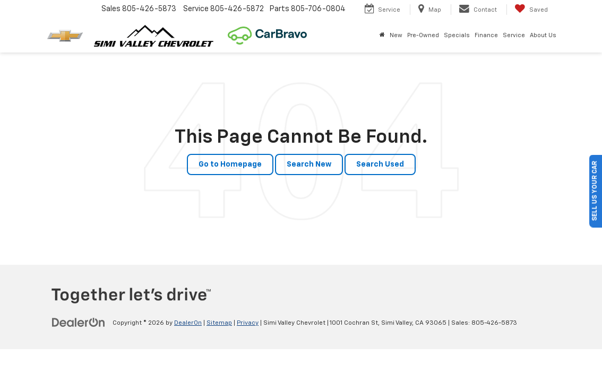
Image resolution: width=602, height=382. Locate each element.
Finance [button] (486, 35)
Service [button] (514, 35)
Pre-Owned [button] (423, 35)
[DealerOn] (78, 322)
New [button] (396, 35)
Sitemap (219, 323)
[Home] (382, 36)
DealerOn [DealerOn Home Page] (188, 323)
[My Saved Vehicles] (531, 9)
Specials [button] (457, 35)
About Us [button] (543, 35)
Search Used (380, 164)
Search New (309, 164)
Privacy (248, 323)
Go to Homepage (230, 164)
